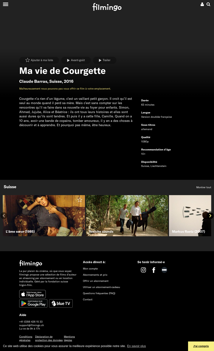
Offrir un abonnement (95, 281)
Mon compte (90, 268)
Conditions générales (25, 338)
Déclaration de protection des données (49, 338)
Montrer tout (203, 187)
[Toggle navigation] (5, 4)
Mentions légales (69, 338)
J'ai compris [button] (201, 346)
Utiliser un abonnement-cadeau (101, 287)
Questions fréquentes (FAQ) (99, 293)
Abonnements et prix (95, 274)
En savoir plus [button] (136, 346)
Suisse (55, 81)
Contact (87, 299)
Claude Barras (33, 81)
